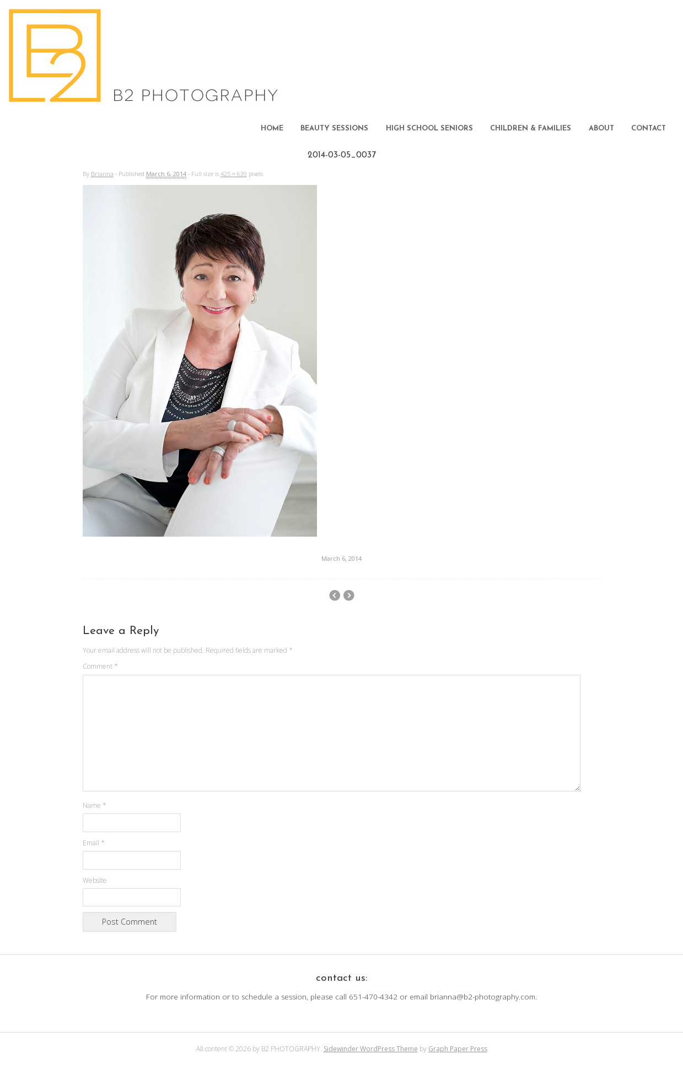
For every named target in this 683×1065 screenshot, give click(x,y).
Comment (100, 666)
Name (94, 805)
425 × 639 (234, 174)
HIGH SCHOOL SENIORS (429, 128)
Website (95, 880)
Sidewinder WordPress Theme (371, 1048)
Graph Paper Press (457, 1048)
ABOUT (601, 128)
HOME (272, 128)
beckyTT (348, 595)
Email (94, 843)
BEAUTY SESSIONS (334, 128)
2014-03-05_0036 (334, 595)
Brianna (102, 174)
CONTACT (648, 128)
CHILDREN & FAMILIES (530, 128)
